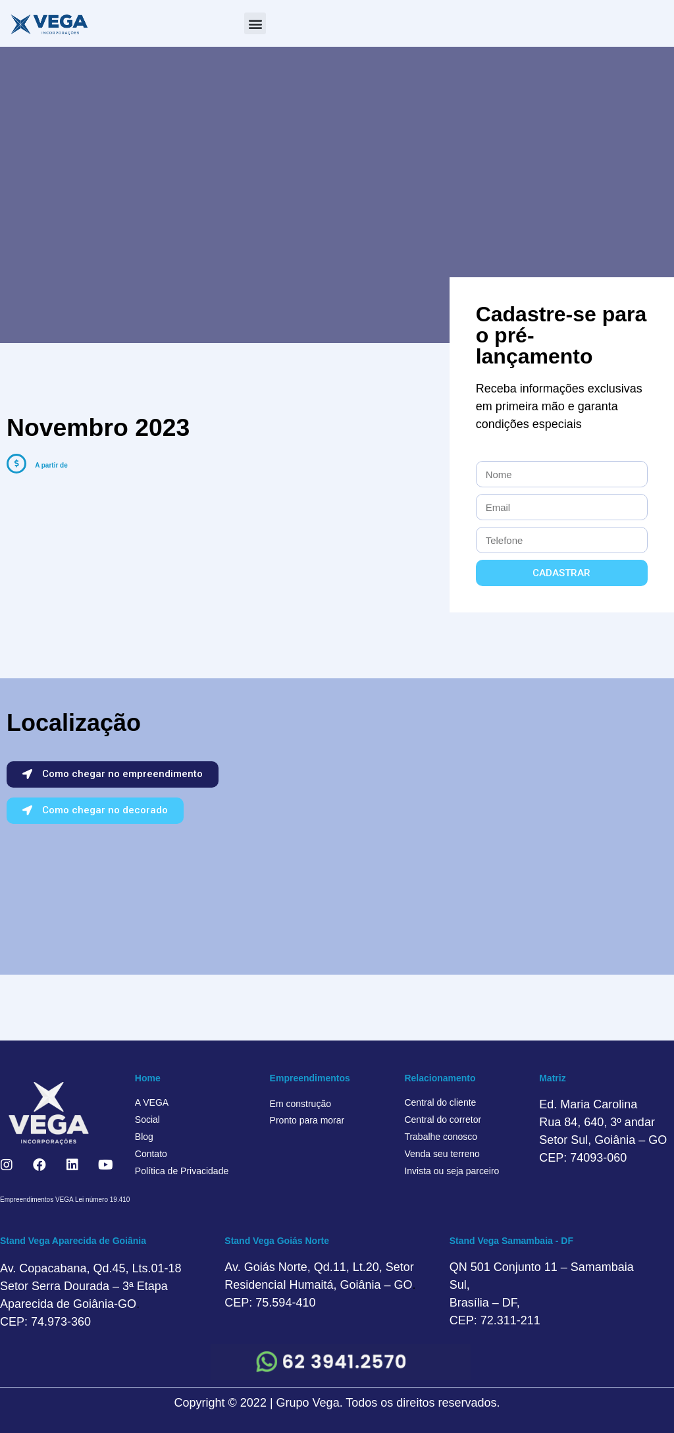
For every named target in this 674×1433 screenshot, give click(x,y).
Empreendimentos (310, 1078)
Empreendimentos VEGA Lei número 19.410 (65, 1199)
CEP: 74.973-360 (45, 1321)
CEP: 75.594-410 (269, 1302)
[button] (255, 23)
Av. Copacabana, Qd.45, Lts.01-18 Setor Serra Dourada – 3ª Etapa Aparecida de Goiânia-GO (91, 1286)
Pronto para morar (307, 1120)
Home (148, 1078)
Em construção (300, 1103)
